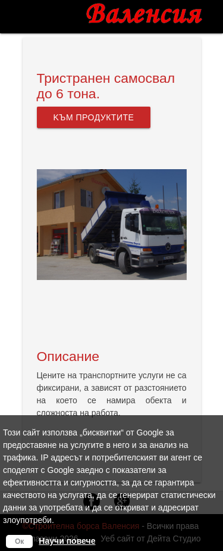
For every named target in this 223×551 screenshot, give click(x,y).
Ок (19, 541)
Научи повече (67, 541)
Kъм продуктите (94, 117)
